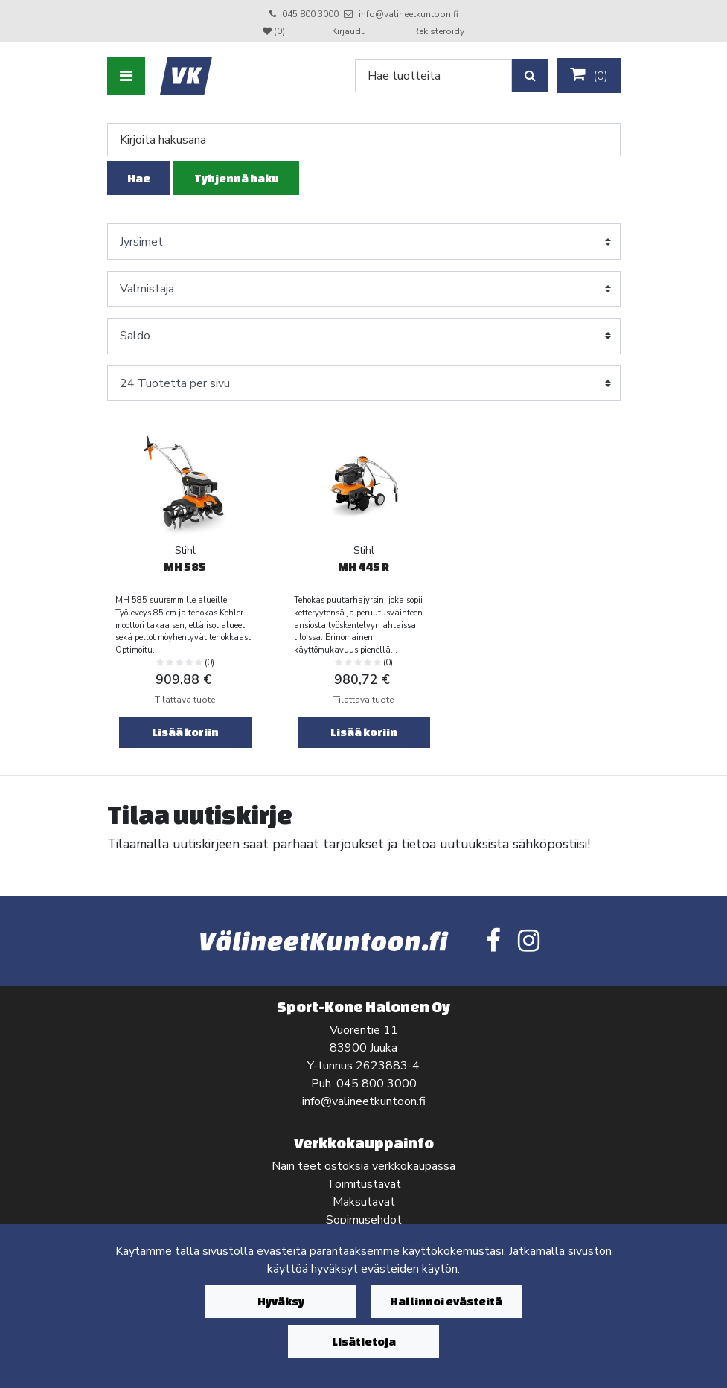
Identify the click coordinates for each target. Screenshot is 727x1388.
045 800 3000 (310, 14)
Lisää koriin (185, 732)
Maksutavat (364, 1202)
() (589, 75)
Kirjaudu (350, 31)
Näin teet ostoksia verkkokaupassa (363, 1166)
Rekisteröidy (438, 31)
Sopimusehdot (364, 1220)
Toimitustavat (364, 1184)
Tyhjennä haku (236, 178)
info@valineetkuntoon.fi (408, 14)
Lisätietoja (364, 1341)
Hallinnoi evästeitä (446, 1301)
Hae (138, 178)
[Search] (433, 75)
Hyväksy (280, 1301)
